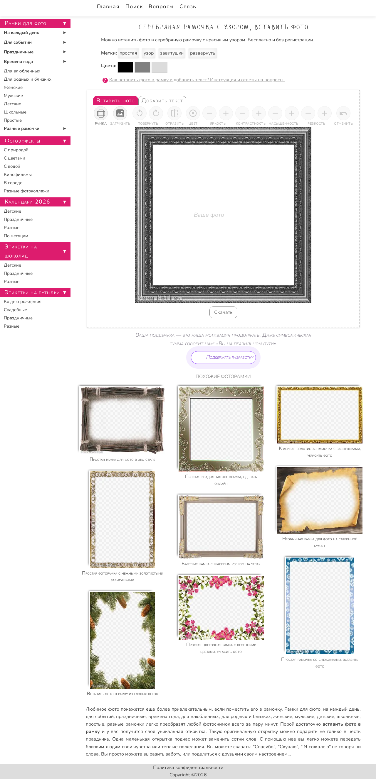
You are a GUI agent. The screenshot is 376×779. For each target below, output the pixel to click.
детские (325, 716)
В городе (13, 183)
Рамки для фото (302, 709)
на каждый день (341, 709)
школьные (348, 716)
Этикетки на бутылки (32, 292)
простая (128, 53)
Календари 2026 (27, 202)
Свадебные (15, 310)
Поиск (134, 6)
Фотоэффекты (22, 141)
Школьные (15, 112)
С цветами (14, 158)
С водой (12, 166)
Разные (11, 228)
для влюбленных (200, 716)
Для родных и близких (27, 79)
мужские (304, 716)
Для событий (18, 42)
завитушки (172, 53)
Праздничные (18, 52)
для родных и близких (246, 716)
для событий (100, 716)
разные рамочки (125, 724)
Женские (13, 87)
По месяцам (16, 236)
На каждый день (21, 32)
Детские (12, 104)
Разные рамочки (21, 128)
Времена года (18, 62)
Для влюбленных (22, 71)
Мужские (13, 96)
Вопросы (161, 6)
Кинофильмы (18, 174)
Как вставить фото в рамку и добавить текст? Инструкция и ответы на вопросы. (197, 80)
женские (282, 716)
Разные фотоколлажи (26, 191)
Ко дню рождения (22, 301)
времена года (163, 716)
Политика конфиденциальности (188, 767)
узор (149, 53)
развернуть (202, 53)
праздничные (131, 716)
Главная (108, 6)
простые (95, 724)
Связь (187, 6)
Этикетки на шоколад (21, 251)
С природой (16, 150)
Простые (13, 120)
